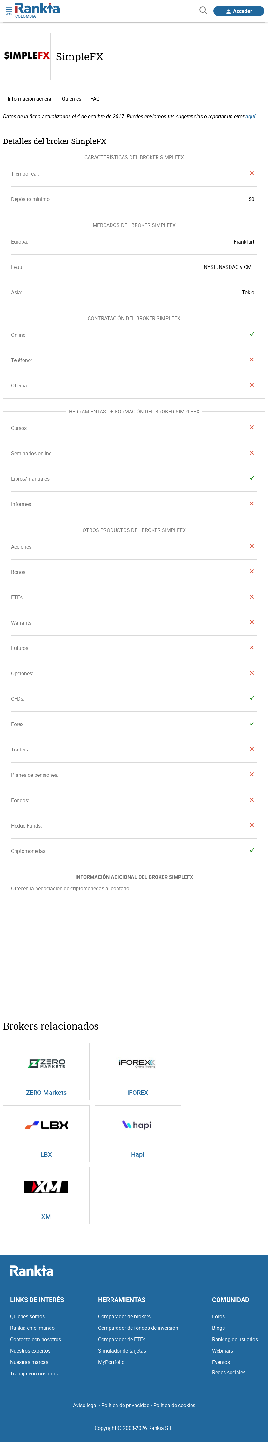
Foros (218, 1316)
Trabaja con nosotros (34, 1373)
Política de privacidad (125, 1405)
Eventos (221, 1362)
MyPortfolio (111, 1362)
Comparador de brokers (124, 1316)
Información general (30, 98)
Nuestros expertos (30, 1350)
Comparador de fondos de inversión (138, 1327)
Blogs (218, 1327)
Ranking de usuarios (235, 1339)
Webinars (222, 1350)
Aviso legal (85, 1405)
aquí (250, 116)
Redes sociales (228, 1372)
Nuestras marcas (29, 1362)
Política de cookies (174, 1405)
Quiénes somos (27, 1316)
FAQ (95, 98)
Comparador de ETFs (121, 1339)
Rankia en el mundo (32, 1327)
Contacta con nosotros (35, 1339)
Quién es (71, 98)
